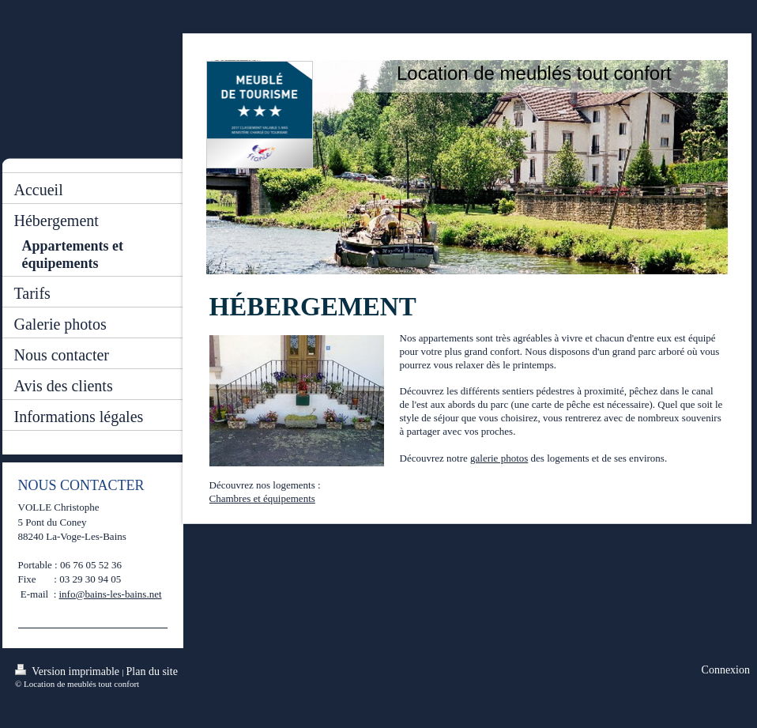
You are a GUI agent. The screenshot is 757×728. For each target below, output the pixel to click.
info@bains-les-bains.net (110, 594)
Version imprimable (68, 670)
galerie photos (499, 458)
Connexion (726, 670)
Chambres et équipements (262, 498)
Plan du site (152, 671)
